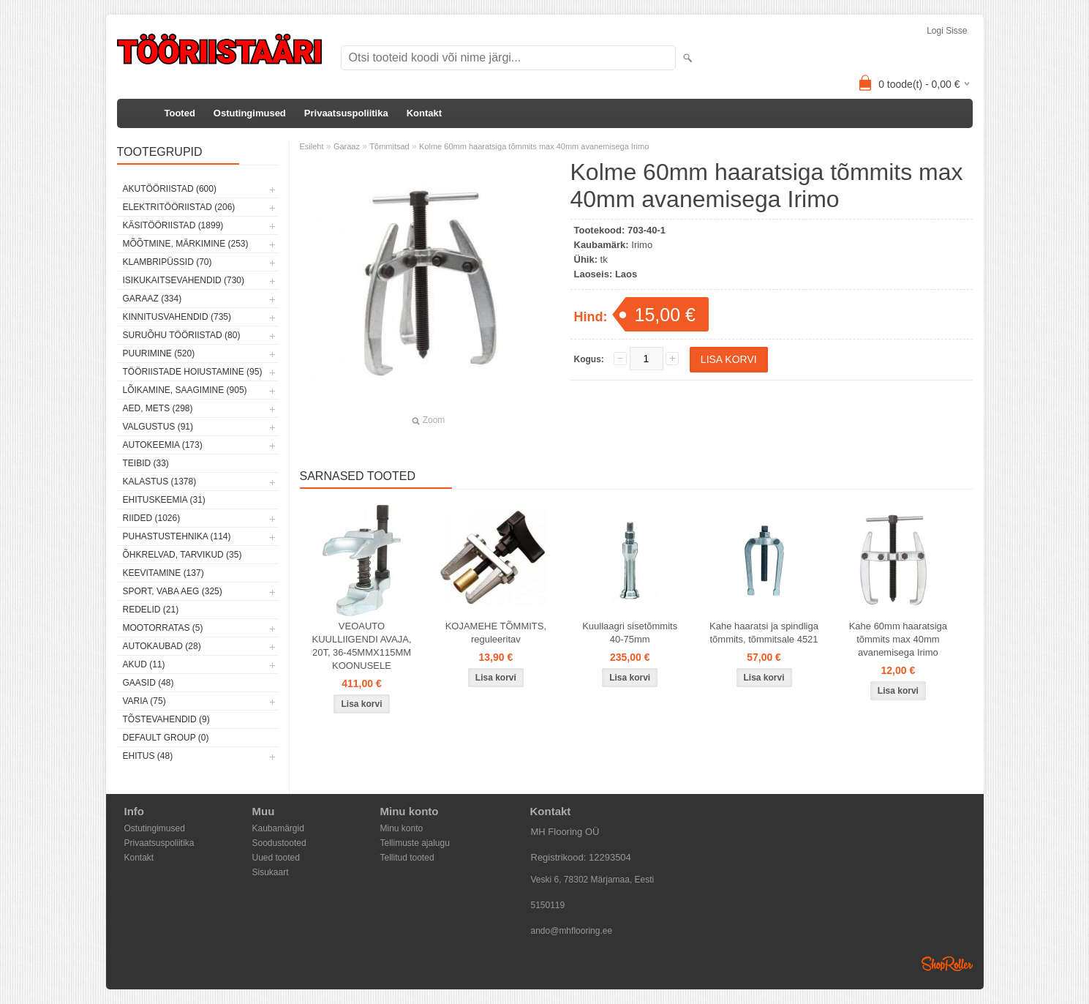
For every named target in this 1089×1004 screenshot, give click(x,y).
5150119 (548, 905)
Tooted (180, 113)
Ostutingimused (250, 113)
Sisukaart (270, 872)
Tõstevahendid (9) (166, 719)
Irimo (641, 244)
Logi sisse (947, 31)
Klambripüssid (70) (167, 262)
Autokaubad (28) (162, 646)
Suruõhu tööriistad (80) (182, 335)
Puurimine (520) (159, 353)
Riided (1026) (152, 518)
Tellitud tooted (407, 858)
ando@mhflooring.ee (572, 931)
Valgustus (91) (158, 427)
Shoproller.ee (947, 963)
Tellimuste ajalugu (415, 843)
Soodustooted (279, 843)
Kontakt (424, 113)
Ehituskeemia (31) (164, 500)
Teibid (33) (146, 463)
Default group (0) (166, 738)
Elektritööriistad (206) (179, 207)
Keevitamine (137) (163, 573)
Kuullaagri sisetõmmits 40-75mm (629, 633)
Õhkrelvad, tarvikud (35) (182, 555)
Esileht (312, 146)
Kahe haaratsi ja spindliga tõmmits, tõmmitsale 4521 (763, 633)
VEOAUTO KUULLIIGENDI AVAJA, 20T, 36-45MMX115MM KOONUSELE (361, 646)
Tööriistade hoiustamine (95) (193, 372)
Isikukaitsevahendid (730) (184, 280)
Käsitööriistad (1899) (173, 225)
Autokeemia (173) (163, 445)
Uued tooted (276, 858)
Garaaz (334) (152, 298)
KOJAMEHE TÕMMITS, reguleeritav (495, 633)
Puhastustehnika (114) (177, 536)
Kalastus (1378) (160, 481)
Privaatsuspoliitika (346, 113)
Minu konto (401, 828)
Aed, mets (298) (158, 408)
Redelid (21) (151, 609)
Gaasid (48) (148, 683)
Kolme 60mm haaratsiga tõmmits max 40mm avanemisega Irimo (534, 146)
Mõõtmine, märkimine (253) (186, 244)
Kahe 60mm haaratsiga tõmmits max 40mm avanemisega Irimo (898, 639)
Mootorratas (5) (163, 628)
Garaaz (347, 146)
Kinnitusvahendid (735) (177, 317)
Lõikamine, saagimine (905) (185, 390)
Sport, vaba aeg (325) (172, 591)
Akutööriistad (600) (169, 189)
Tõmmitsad (389, 146)
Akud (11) (144, 664)
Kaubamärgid (278, 828)
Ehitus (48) (148, 756)
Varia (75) (144, 701)
